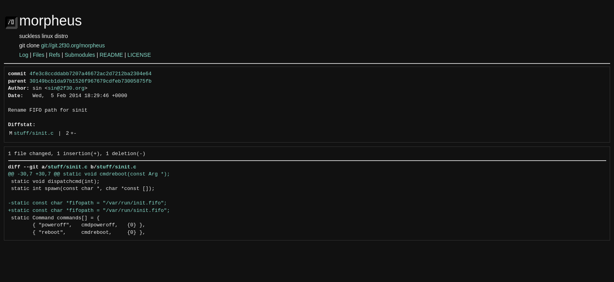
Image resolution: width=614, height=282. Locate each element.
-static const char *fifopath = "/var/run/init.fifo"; (87, 203)
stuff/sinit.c (33, 133)
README (111, 55)
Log (23, 55)
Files (39, 55)
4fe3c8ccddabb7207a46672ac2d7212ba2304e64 (90, 74)
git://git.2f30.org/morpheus (73, 45)
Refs (54, 55)
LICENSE (139, 55)
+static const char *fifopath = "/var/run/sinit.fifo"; (89, 210)
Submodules (80, 55)
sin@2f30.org (66, 88)
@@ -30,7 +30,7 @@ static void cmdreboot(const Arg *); (89, 174)
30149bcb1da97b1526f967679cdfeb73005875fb (90, 81)
